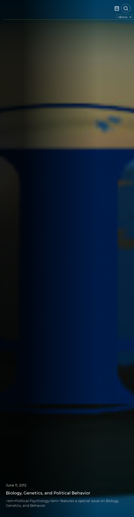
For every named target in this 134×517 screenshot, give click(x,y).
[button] (124, 17)
